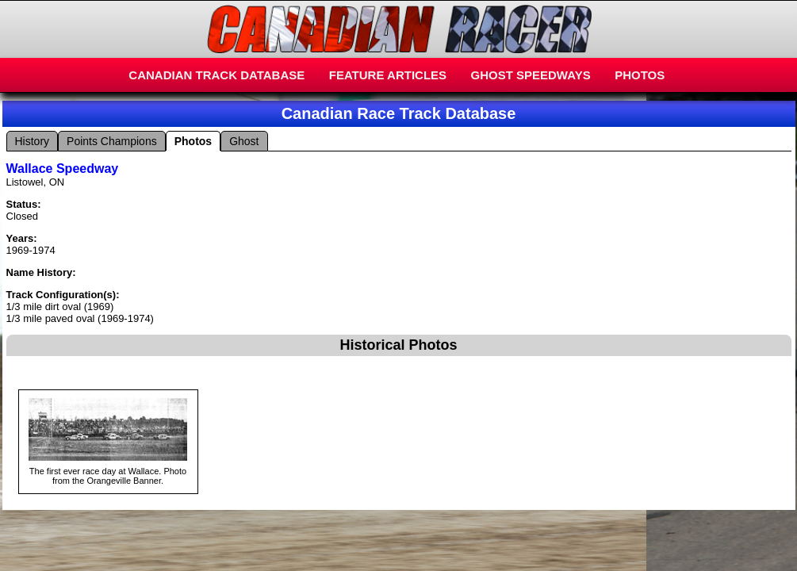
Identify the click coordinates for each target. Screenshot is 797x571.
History (32, 141)
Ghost (244, 141)
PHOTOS (640, 75)
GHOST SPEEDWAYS (531, 75)
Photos (193, 141)
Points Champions (112, 141)
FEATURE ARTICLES (387, 75)
